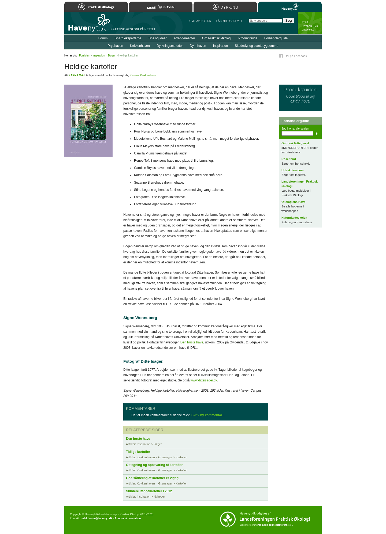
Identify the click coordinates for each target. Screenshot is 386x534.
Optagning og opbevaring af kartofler (154, 465)
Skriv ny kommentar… (208, 415)
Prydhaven (115, 46)
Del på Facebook (296, 56)
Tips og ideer (157, 38)
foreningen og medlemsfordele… (274, 525)
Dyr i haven (198, 46)
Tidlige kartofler (138, 452)
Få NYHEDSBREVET (229, 21)
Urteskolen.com (292, 170)
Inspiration (220, 46)
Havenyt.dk (290, 7)
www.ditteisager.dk (204, 380)
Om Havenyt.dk (200, 21)
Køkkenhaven (140, 46)
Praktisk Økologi (96, 7)
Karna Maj (77, 75)
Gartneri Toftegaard (295, 143)
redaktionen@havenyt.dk (96, 518)
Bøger (111, 55)
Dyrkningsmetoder (170, 46)
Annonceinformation (127, 518)
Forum (103, 38)
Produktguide (247, 38)
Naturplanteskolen (294, 217)
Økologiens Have (293, 201)
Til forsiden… (88, 25)
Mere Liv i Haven (160, 7)
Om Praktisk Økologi (216, 38)
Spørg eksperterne (127, 38)
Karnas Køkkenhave (143, 75)
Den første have (191, 342)
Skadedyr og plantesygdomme (256, 46)
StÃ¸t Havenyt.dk (310, 23)
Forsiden (84, 55)
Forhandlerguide (276, 38)
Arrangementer (184, 38)
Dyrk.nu (225, 7)
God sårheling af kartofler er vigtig (152, 478)
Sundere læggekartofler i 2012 (149, 491)
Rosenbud (288, 159)
